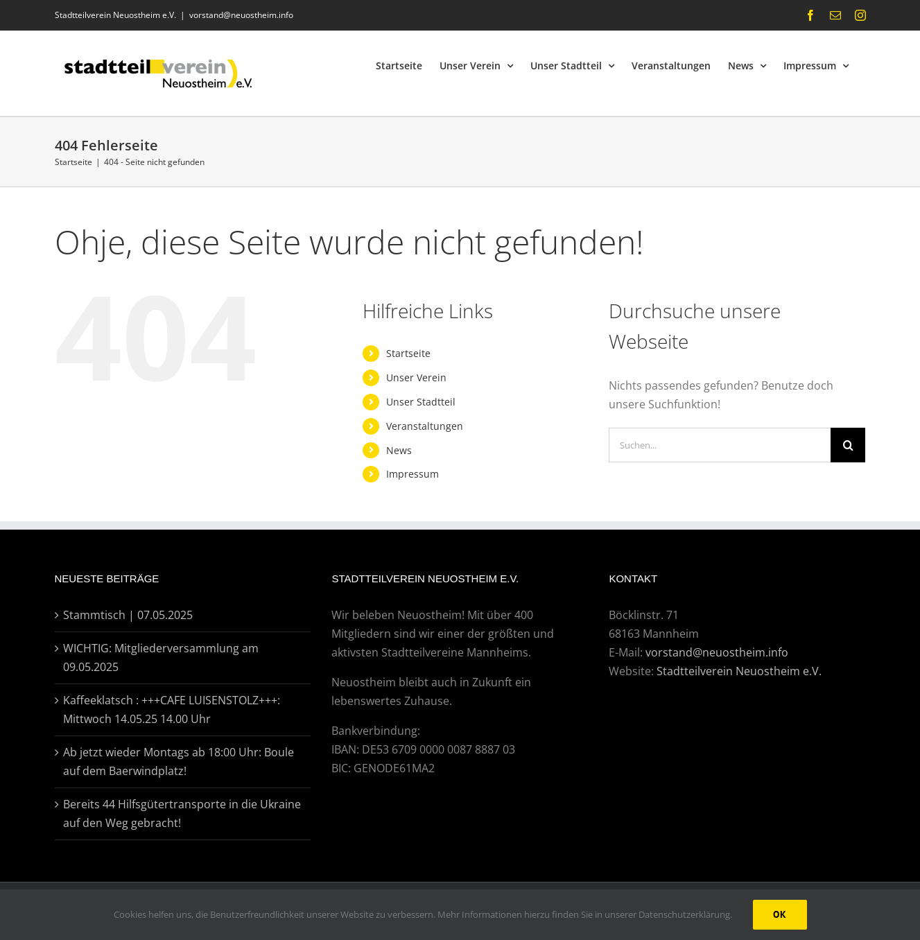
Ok (780, 914)
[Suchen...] (720, 445)
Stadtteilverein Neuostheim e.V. (739, 671)
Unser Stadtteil (420, 401)
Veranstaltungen (424, 426)
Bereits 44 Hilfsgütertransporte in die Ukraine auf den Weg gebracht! (182, 813)
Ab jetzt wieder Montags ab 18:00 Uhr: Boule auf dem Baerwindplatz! (178, 761)
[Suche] (848, 445)
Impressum (412, 473)
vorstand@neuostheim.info (241, 15)
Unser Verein (416, 377)
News (399, 450)
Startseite (408, 353)
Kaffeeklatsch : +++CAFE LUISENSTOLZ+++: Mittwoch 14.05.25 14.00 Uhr (171, 709)
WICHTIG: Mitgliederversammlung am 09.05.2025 (161, 657)
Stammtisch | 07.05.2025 (128, 615)
